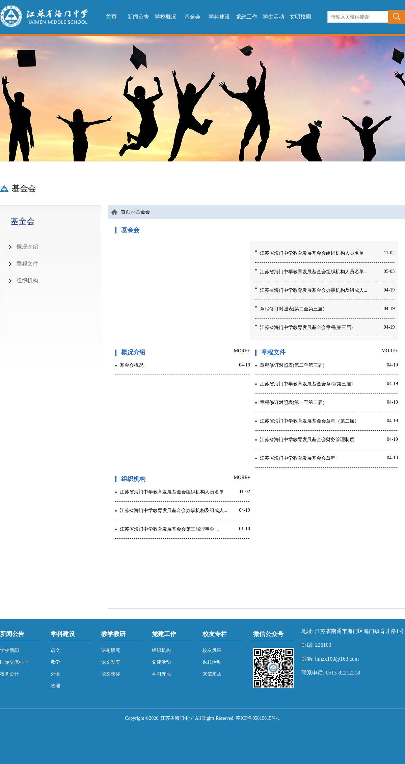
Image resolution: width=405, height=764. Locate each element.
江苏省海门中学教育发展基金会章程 (297, 458)
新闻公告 (138, 17)
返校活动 (211, 662)
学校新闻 (9, 650)
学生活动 (273, 17)
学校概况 (165, 17)
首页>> (128, 211)
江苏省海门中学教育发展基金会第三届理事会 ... (169, 529)
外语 (55, 674)
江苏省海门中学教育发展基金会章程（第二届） (309, 421)
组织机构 (161, 650)
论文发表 (110, 662)
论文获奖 (110, 674)
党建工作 (246, 17)
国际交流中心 (14, 662)
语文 (55, 650)
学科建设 (219, 17)
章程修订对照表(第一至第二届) (292, 402)
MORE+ (242, 350)
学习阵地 (161, 674)
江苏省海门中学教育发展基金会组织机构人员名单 (312, 253)
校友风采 (211, 650)
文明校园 (300, 17)
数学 (55, 662)
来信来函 (211, 674)
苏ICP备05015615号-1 (258, 718)
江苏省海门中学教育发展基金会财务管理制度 (307, 439)
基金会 (192, 17)
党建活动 (161, 662)
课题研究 (110, 650)
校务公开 (9, 674)
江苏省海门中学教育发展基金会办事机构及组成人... (314, 290)
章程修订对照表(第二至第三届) (292, 308)
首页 (111, 17)
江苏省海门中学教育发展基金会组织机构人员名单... (314, 271)
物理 (55, 685)
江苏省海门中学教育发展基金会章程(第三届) (306, 327)
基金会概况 (131, 365)
